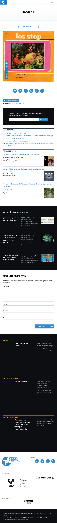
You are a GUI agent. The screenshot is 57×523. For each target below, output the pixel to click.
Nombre (6, 304)
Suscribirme (43, 119)
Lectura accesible (28, 26)
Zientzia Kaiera (8, 341)
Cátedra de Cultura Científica (17, 513)
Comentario (7, 286)
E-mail (5, 311)
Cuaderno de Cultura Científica (17, 517)
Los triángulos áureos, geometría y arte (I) (18, 141)
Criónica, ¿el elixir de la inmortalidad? (16, 138)
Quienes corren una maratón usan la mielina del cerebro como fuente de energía (29, 135)
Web (4, 318)
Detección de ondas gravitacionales (16, 133)
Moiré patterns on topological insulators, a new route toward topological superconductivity (22, 424)
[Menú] (52, 2)
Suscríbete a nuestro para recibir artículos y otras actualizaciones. (26, 114)
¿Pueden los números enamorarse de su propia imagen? (10, 257)
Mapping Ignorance (10, 417)
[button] (15, 91)
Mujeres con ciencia (10, 379)
